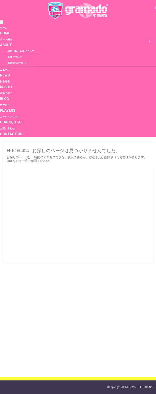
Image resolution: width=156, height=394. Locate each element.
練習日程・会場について (21, 51)
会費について (15, 57)
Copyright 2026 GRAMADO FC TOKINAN (131, 387)
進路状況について (17, 63)
